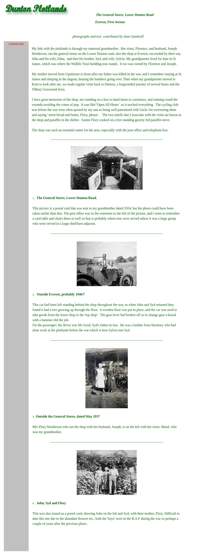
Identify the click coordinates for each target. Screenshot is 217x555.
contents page (16, 43)
